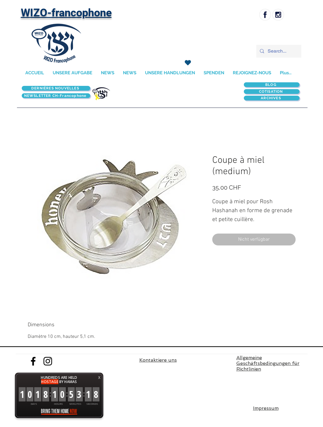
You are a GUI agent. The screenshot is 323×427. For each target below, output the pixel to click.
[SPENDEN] (188, 62)
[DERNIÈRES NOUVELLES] (56, 88)
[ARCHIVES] (271, 98)
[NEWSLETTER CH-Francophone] (56, 95)
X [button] (99, 377)
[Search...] (278, 51)
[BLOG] (271, 84)
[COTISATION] (271, 91)
